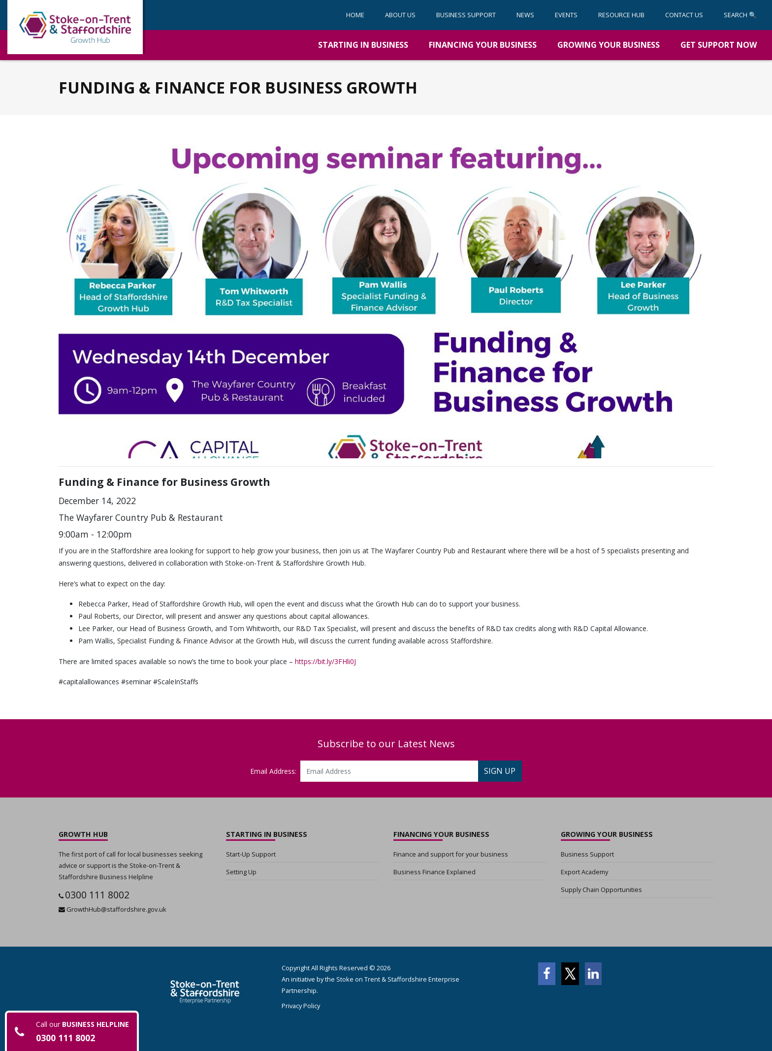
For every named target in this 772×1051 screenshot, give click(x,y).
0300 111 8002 (97, 894)
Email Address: (273, 771)
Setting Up (241, 871)
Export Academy (584, 871)
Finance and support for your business (450, 854)
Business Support (587, 854)
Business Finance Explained (434, 871)
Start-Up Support (251, 854)
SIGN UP (499, 770)
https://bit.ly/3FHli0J (325, 661)
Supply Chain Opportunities (601, 889)
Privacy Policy (301, 1005)
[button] (466, 15)
